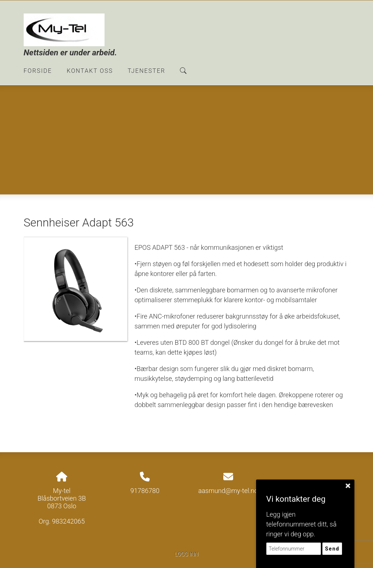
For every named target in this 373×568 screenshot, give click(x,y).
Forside (38, 70)
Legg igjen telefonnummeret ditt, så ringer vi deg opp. (301, 524)
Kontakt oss (90, 70)
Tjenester (146, 70)
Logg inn (186, 554)
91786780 (145, 490)
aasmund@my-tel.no (228, 490)
